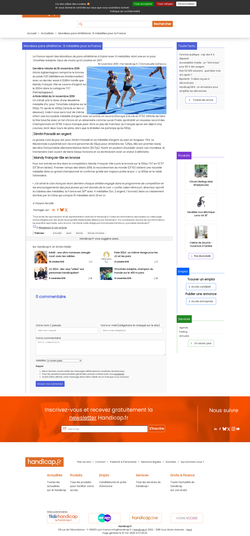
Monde (79, 233)
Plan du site (84, 461)
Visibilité (41, 360)
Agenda (183, 327)
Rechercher (162, 24)
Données (171, 461)
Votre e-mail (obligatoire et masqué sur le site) (130, 325)
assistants (119, 374)
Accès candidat (199, 287)
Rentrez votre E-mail (47, 429)
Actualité (57, 233)
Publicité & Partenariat (123, 461)
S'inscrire (156, 428)
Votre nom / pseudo (48, 325)
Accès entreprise (200, 301)
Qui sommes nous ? (192, 461)
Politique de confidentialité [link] (125, 11)
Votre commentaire (48, 338)
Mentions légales (151, 461)
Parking (183, 331)
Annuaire (184, 336)
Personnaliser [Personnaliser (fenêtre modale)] (186, 4)
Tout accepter (143, 4)
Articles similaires (96, 233)
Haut (189, 529)
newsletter (82, 417)
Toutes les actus (200, 100)
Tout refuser (165, 4)
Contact (100, 461)
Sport (68, 233)
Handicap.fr (140, 529)
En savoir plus (200, 343)
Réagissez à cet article (53, 228)
